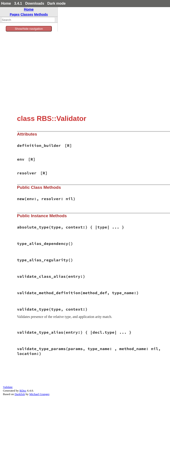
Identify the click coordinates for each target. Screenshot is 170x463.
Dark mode (56, 3)
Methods (41, 14)
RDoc (22, 390)
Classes (27, 14)
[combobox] (28, 20)
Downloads (34, 3)
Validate (8, 387)
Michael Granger (39, 394)
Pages (15, 14)
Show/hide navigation (29, 28)
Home (6, 3)
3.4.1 (18, 3)
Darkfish (20, 394)
